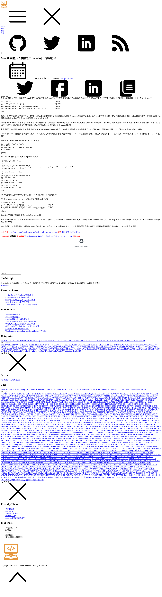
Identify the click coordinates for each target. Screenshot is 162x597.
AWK (93, 408)
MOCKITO (65, 447)
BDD (139, 408)
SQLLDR (114, 469)
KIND (104, 440)
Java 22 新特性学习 (12, 327)
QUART (122, 459)
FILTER (9, 426)
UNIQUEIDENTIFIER (71, 477)
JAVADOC (5, 436)
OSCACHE (70, 453)
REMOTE (116, 461)
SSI (14, 471)
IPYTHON (85, 432)
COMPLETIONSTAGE (131, 414)
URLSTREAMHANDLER (48, 479)
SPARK (138, 359)
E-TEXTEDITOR (55, 422)
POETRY (42, 457)
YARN (94, 485)
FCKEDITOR (115, 424)
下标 (126, 485)
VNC (114, 481)
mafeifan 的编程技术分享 (15, 528)
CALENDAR (6, 412)
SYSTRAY (123, 473)
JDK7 (3, 438)
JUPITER (35, 440)
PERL (30, 359)
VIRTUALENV (71, 481)
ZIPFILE (108, 485)
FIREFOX (27, 426)
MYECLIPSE (78, 449)
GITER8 (4, 428)
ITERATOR (115, 432)
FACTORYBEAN (94, 424)
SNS (125, 467)
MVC (70, 449)
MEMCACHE (82, 444)
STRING (84, 471)
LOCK (47, 442)
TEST (16, 475)
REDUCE (54, 461)
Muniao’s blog (10, 526)
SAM (127, 463)
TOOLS (101, 475)
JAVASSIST (55, 436)
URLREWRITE (31, 479)
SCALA (52, 351)
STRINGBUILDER (110, 471)
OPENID (156, 451)
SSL (18, 471)
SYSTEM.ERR (100, 473)
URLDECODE (7, 479)
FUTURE (98, 426)
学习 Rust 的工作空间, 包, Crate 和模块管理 (22, 336)
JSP (3, 440)
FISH (34, 426)
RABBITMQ (155, 459)
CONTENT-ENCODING (71, 416)
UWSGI (85, 479)
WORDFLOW (115, 483)
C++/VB (64, 355)
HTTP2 (109, 430)
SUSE (20, 473)
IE (157, 430)
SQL (87, 469)
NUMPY (108, 451)
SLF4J (101, 467)
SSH (10, 471)
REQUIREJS (149, 461)
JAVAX (63, 436)
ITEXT (123, 432)
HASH (133, 428)
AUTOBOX (64, 408)
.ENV (13, 404)
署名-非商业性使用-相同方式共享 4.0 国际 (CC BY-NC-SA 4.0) (48, 246)
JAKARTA (23, 434)
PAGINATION (147, 453)
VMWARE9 (107, 481)
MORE (97, 447)
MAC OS (11, 444)
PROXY (77, 459)
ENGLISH (111, 355)
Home (3, 26)
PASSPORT (27, 455)
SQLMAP (122, 469)
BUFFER (78, 410)
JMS (50, 438)
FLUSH (47, 426)
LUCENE (157, 442)
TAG (130, 473)
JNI (68, 438)
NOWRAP (90, 451)
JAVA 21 (63, 434)
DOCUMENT (131, 420)
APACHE (83, 406)
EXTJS (78, 424)
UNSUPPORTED (132, 477)
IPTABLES (76, 432)
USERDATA (64, 479)
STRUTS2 (74, 400)
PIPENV (96, 455)
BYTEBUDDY (117, 410)
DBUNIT (123, 418)
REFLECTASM (74, 461)
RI (41, 463)
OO (150, 451)
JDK (146, 436)
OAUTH (115, 451)
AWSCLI (106, 408)
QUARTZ (43, 351)
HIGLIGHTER (56, 430)
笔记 (119, 488)
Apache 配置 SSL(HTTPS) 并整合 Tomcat (21, 315)
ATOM (36, 408)
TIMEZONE (64, 475)
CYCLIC (45, 418)
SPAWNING (54, 469)
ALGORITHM (32, 355)
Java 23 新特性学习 (12, 325)
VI (20, 481)
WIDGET (77, 483)
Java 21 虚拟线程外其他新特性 (17, 329)
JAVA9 (143, 434)
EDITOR (89, 422)
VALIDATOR (104, 479)
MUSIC (63, 449)
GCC (116, 426)
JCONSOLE (106, 436)
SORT (36, 469)
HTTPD (128, 430)
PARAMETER (7, 455)
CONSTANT (44, 416)
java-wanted (69, 79)
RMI (45, 463)
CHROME (73, 412)
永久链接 (88, 488)
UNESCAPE (47, 477)
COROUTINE (121, 416)
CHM (66, 412)
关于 (2, 33)
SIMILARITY (55, 467)
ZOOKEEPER (118, 485)
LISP (16, 442)
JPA (95, 438)
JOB (72, 438)
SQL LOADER (96, 469)
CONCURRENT (22, 416)
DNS (92, 420)
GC (112, 426)
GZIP (118, 428)
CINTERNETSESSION (99, 412)
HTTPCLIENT (119, 430)
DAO (60, 418)
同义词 (16, 488)
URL (150, 477)
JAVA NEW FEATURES (10, 390)
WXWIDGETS (7, 485)
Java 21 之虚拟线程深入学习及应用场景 (20, 332)
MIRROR (47, 447)
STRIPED (122, 471)
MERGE (108, 444)
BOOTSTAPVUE (50, 410)
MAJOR (34, 444)
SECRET (69, 465)
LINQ (4, 442)
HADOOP (125, 428)
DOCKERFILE (110, 420)
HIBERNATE (17, 357)
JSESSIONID (148, 438)
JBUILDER (96, 436)
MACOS (19, 444)
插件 (57, 488)
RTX (92, 463)
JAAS (156, 432)
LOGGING (119, 442)
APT (124, 406)
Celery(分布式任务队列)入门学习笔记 (20, 310)
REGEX (84, 461)
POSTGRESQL (91, 457)
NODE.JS (34, 451)
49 (43, 404)
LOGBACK (101, 442)
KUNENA (132, 440)
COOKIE (85, 416)
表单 (18, 490)
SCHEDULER (26, 465)
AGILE (123, 404)
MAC (4, 444)
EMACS (96, 422)
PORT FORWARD (69, 457)
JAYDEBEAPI (79, 436)
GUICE (94, 428)
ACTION (65, 404)
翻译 (12, 400)
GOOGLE (24, 428)
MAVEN (67, 444)
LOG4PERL (91, 442)
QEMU (115, 459)
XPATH (58, 485)
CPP (140, 416)
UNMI (110, 477)
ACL (58, 404)
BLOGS (28, 410)
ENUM (149, 422)
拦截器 (51, 488)
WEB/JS (34, 351)
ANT (71, 406)
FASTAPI (120, 355)
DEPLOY (5, 420)
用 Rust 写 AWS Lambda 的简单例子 (19, 305)
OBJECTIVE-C (120, 400)
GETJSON (149, 426)
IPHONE (58, 432)
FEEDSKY (153, 424)
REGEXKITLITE (95, 461)
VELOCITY (6, 481)
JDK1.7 (152, 436)
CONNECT (34, 416)
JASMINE (32, 434)
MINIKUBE (24, 447)
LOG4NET (81, 442)
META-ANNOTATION (133, 444)
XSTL (71, 485)
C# (145, 410)
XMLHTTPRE (49, 485)
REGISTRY (107, 461)
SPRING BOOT (74, 469)
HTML (90, 430)
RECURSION (27, 461)
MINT (40, 447)
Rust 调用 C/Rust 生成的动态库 (17, 308)
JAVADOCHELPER (18, 436)
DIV (77, 420)
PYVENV (107, 459)
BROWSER (69, 410)
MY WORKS (148, 357)
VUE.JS (34, 361)
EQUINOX (5, 424)
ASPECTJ (5, 408)
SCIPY (44, 465)
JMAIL (30, 438)
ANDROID (43, 355)
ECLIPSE (71, 422)
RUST (123, 359)
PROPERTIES (47, 459)
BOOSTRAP (37, 410)
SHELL (13, 467)
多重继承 (23, 488)
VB (131, 479)
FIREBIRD (18, 426)
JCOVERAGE (117, 436)
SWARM (37, 473)
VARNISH (124, 479)
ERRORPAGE (16, 424)
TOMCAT (84, 475)
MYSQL (88, 449)
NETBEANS (115, 449)
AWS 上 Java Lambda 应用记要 (17, 312)
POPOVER (57, 457)
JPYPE (101, 438)
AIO (132, 404)
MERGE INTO (118, 444)
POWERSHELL (114, 457)
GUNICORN (110, 428)
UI (146, 475)
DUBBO (16, 422)
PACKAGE (113, 453)
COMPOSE (146, 414)
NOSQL (49, 451)
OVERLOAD (85, 453)
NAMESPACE (98, 449)
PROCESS (152, 457)
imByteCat (9, 521)
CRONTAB (153, 416)
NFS (10, 451)
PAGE (138, 453)
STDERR (58, 471)
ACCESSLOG (50, 404)
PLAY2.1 (125, 455)
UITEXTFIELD (7, 477)
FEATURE (125, 424)
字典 (30, 488)
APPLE (107, 406)
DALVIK (53, 418)
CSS (12, 418)
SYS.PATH (89, 473)
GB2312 (106, 426)
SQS (154, 469)
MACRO (27, 444)
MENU (100, 444)
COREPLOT (110, 416)
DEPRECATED (15, 420)
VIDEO (25, 481)
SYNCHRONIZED (68, 473)
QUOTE (146, 459)
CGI (38, 412)
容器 (35, 488)
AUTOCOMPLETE (77, 408)
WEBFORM (26, 483)
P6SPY (105, 453)
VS (123, 481)
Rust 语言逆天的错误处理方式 (17, 339)
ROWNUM (75, 463)
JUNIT (20, 440)
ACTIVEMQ (87, 404)
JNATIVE (57, 438)
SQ (83, 469)
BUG (85, 410)
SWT (57, 473)
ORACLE (108, 400)
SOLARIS (16, 469)
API (89, 406)
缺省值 (142, 488)
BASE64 (125, 408)
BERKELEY (153, 408)
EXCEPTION (62, 424)
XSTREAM (79, 485)
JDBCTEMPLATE (136, 436)
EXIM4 (71, 424)
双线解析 (8, 488)
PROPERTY (58, 459)
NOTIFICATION (79, 451)
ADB (103, 404)
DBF (116, 418)
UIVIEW (18, 477)
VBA (135, 479)
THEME (33, 475)
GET (142, 426)
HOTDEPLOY (73, 430)
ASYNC (21, 408)
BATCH (133, 408)
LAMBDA (84, 400)
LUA (150, 442)
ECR (77, 422)
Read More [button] (5, 296)
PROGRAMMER (19, 459)
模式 (70, 488)
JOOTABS (88, 438)
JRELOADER (134, 438)
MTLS (147, 447)
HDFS (151, 428)
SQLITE (106, 469)
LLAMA (28, 442)
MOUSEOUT (121, 447)
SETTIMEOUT (147, 465)
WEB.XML (6, 483)
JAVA (5, 351)
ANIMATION (50, 406)
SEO (85, 465)
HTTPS (135, 430)
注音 (99, 488)
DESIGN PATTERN (38, 420)
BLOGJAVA (20, 410)
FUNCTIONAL (139, 355)
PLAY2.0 (117, 455)
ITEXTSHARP (132, 432)
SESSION (119, 465)
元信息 (143, 485)
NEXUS (4, 451)
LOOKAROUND (140, 442)
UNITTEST (96, 477)
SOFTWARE (6, 469)
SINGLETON (74, 467)
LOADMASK (38, 442)
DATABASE (76, 351)
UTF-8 (73, 479)
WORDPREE (127, 483)
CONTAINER (55, 416)
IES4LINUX (6, 432)
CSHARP (5, 418)
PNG (35, 457)
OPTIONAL (50, 453)
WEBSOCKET (37, 483)
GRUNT (68, 428)
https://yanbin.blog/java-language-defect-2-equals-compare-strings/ (33, 242)
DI (48, 420)
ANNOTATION (62, 406)
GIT (156, 426)
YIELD (100, 485)
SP (40, 469)
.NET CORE (26, 404)
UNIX (104, 477)
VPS (119, 481)
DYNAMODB (42, 422)
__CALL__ (6, 404)
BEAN (145, 408)
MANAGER (44, 444)
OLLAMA (143, 451)
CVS (39, 418)
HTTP (26, 357)
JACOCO (14, 434)
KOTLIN (93, 357)
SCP (49, 465)
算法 (124, 488)
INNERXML (33, 432)
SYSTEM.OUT (112, 473)
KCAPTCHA (90, 440)
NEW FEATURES (144, 449)
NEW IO (156, 449)
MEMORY (92, 444)
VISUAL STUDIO (85, 481)
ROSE (51, 463)
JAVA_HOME (106, 434)
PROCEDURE (142, 457)
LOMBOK (128, 442)
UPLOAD (144, 477)
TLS (76, 475)
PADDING (131, 453)
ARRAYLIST (138, 406)
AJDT (4, 406)
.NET (4, 355)
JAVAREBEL (31, 436)
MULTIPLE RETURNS (35, 449)
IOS (85, 351)
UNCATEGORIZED (16, 361)
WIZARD (105, 483)
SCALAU (5, 465)
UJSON (25, 477)
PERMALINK (63, 455)
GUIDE (101, 428)
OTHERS (23, 359)
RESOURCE (6, 463)
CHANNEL (45, 412)
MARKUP (58, 444)
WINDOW (86, 483)
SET (126, 465)
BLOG (57, 355)
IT (108, 432)
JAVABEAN (151, 434)
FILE (3, 426)
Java (62, 79)
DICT (62, 420)
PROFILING (6, 459)
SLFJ (106, 467)
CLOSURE (22, 414)
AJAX (155, 404)
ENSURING (141, 422)
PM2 (30, 457)
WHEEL (69, 483)
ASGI (147, 406)
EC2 (64, 422)
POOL (49, 457)
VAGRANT (94, 479)
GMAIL (12, 428)
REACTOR (17, 461)
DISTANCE (70, 420)
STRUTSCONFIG (152, 471)
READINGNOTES (99, 359)
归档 (2, 29)
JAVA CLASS (94, 434)
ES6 (24, 424)
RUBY (117, 359)
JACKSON (5, 434)
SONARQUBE (27, 469)
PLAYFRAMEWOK (137, 455)
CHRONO (82, 412)
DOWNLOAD (7, 422)
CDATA (24, 412)
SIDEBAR (44, 467)
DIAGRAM (54, 420)
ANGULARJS (39, 406)
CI (88, 412)
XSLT (65, 485)
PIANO (89, 455)
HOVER (83, 430)
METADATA (147, 444)
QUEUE (139, 459)
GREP (40, 428)
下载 (131, 485)
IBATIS (32, 357)
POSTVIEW (103, 457)
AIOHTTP (138, 404)
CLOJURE (73, 355)
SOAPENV (138, 467)
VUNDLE (142, 481)
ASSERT (13, 408)
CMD (47, 414)
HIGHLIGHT (30, 430)
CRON (146, 416)
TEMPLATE (146, 473)
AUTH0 (55, 408)
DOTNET (153, 420)
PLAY (103, 455)
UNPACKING (119, 477)
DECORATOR (154, 418)
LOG (52, 442)
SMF (111, 467)
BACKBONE (116, 408)
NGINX (16, 451)
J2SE (151, 432)
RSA (82, 463)
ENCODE (111, 422)
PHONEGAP (74, 455)
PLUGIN (23, 457)
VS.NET (129, 481)
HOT (64, 430)
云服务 (137, 485)
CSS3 (17, 418)
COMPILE (96, 414)
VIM (28, 361)
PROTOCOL (68, 459)
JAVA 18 (55, 434)
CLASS (112, 412)
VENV (14, 481)
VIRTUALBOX (58, 481)
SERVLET (110, 465)
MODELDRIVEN (77, 447)
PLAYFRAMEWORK (112, 351)
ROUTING (65, 463)
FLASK (129, 355)
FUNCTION (76, 426)
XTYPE (87, 485)
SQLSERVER (146, 469)
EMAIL (103, 422)
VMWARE (97, 481)
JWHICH (73, 440)
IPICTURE (66, 432)
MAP (51, 444)
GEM (121, 426)
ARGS (130, 406)
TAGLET (137, 473)
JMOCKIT (43, 438)
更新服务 (64, 488)
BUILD (91, 410)
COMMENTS (86, 414)
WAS (149, 481)
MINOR (33, 447)
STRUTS (140, 351)
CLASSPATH (135, 412)
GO (147, 355)
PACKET (122, 453)
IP (52, 432)
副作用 (155, 485)
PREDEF (125, 457)
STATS (51, 471)
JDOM (16, 438)
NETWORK (126, 449)
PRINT (132, 457)
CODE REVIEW (63, 414)
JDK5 (158, 436)
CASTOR (16, 412)
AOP (76, 406)
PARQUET (17, 455)
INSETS (42, 432)
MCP (73, 444)
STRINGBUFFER (95, 471)
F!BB (84, 424)
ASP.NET (154, 406)
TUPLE (122, 475)
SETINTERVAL (134, 465)
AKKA (23, 355)
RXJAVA (118, 463)
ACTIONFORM (75, 404)
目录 (114, 488)
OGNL (136, 451)
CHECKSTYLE (56, 412)
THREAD (41, 475)
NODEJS (15, 359)
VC (140, 479)
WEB (155, 481)
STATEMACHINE (32, 471)
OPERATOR (39, 453)
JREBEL (116, 438)
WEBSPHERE (49, 483)
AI (8, 355)
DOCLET (121, 420)
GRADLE (32, 428)
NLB (27, 451)
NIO (22, 451)
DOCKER (94, 355)
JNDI (63, 438)
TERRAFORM (7, 475)
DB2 (111, 418)
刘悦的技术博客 (11, 524)
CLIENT (5, 414)
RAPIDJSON (6, 461)
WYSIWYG (18, 485)
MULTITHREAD (52, 449)
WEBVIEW (60, 483)
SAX (138, 463)
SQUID (4, 471)
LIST (22, 442)
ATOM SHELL (45, 408)
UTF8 (79, 479)
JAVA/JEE (14, 351)
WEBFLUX (16, 483)
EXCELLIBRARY (49, 424)
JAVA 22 (71, 434)
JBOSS (88, 436)
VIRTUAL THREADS (43, 481)
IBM (148, 430)
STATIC (44, 471)
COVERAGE (132, 416)
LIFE (158, 440)
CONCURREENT (8, 416)
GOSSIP (153, 355)
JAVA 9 (85, 434)
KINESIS (111, 440)
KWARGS (141, 440)
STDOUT (67, 471)
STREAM (75, 471)
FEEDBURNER (142, 424)
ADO (108, 404)
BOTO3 (60, 410)
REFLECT (63, 461)
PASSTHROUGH (39, 455)
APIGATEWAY (97, 406)
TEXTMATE (24, 475)
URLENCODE (19, 479)
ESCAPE (31, 424)
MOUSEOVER (133, 447)
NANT (107, 449)
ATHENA (29, 408)
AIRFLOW (15, 355)
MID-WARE (129, 357)
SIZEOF (94, 467)
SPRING (92, 351)
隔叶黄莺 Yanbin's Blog (71, 242)
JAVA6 (129, 434)
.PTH (34, 404)
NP (96, 451)
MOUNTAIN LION (108, 447)
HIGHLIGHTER (43, 430)
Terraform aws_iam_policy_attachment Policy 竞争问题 (25, 341)
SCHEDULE (14, 465)
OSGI (77, 453)
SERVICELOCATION (97, 465)
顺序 (35, 490)
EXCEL (38, 424)
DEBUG (144, 418)
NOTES (68, 451)
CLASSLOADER (123, 412)
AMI (21, 406)
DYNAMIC (31, 422)
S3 (123, 463)
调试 (23, 490)
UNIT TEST (86, 477)
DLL (82, 420)
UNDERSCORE (35, 477)
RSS (87, 463)
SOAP (130, 467)
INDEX (24, 432)
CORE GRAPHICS (97, 416)
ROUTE (57, 463)
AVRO (88, 408)
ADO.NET (115, 404)
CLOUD (31, 414)
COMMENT (75, 414)
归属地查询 (43, 488)
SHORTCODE (23, 467)
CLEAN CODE (147, 412)
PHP (36, 359)
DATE (106, 418)
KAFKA (85, 357)
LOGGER (110, 442)
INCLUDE (16, 432)
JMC (36, 438)
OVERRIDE (96, 453)
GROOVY (6, 357)
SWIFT (4, 361)
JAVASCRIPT (62, 400)
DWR (23, 422)
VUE (135, 481)
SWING (51, 473)
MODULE (89, 447)
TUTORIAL (131, 475)
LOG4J (73, 442)
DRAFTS (103, 355)
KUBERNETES (103, 357)
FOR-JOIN (63, 426)
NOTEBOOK (59, 451)
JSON (156, 438)
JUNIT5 (27, 440)
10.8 (39, 404)
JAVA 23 (78, 434)
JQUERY (108, 438)
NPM (101, 451)
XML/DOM (75, 361)
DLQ (87, 420)
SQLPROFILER (133, 469)
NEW (134, 449)
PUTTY (85, 459)
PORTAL (81, 457)
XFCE (34, 485)
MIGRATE (14, 447)
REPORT (125, 461)
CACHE (151, 410)
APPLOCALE (116, 406)
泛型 (94, 488)
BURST (107, 410)
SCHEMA (36, 465)
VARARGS (115, 479)
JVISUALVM (57, 440)
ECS (82, 422)
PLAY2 (109, 455)
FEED (133, 424)
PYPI (91, 459)
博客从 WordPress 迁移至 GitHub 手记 (20, 334)
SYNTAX (80, 473)
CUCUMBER (26, 418)
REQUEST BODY (136, 461)
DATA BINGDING (84, 418)
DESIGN (26, 420)
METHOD (5, 447)
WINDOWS (51, 361)
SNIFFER (118, 467)
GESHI (136, 426)
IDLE (153, 430)
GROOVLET (48, 428)
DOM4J (146, 420)
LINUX (93, 400)
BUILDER (99, 410)
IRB (92, 432)
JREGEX (124, 438)
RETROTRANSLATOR (30, 463)
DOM (139, 420)
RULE (104, 463)
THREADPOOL (52, 475)
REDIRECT (38, 461)
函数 (149, 485)
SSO (23, 471)
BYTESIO (138, 410)
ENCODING (121, 422)
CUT (34, 418)
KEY (98, 440)
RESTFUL (16, 463)
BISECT (4, 410)
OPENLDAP (6, 453)
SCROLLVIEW (58, 465)
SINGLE (65, 467)
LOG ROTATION (62, 442)
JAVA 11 (48, 434)
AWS (100, 351)
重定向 (29, 490)
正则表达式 (78, 488)
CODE (53, 414)
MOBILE (139, 357)
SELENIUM (78, 465)
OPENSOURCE (18, 453)
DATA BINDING (70, 418)
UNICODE (57, 477)
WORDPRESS (129, 351)
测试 (104, 488)
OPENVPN (29, 453)
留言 (2, 31)
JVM (79, 357)
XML (40, 485)
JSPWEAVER (10, 440)
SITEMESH (85, 467)
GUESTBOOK (85, 428)
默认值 (41, 490)
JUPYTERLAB (45, 440)
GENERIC (128, 426)
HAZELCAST (142, 428)
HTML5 (96, 430)
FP (69, 426)
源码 (109, 488)
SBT (143, 463)
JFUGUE (23, 438)
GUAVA (75, 428)
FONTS (54, 426)
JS (141, 438)
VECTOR (151, 479)
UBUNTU (140, 475)
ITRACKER (143, 432)
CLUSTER (39, 414)
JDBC (126, 436)
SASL (133, 463)
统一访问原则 (133, 488)
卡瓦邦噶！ (9, 519)
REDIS (111, 359)
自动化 (12, 490)
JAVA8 (62, 357)
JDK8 (9, 438)
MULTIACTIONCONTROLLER (13, 449)
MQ (142, 447)
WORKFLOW (151, 483)
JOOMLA (71, 357)
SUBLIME (12, 473)
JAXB (70, 436)
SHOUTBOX (34, 467)
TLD (72, 475)
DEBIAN (136, 418)
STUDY (4, 473)
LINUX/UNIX (63, 351)
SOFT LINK (148, 467)
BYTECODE (128, 410)
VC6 (145, 479)
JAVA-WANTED (119, 434)
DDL (129, 418)
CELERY (32, 412)
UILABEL (152, 475)
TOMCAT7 (93, 475)
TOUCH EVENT (112, 475)
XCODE (27, 485)
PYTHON (25, 351)
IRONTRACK (100, 432)
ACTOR (96, 404)
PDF (49, 455)
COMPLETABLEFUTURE (111, 414)
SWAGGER (28, 473)
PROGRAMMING (64, 359)
